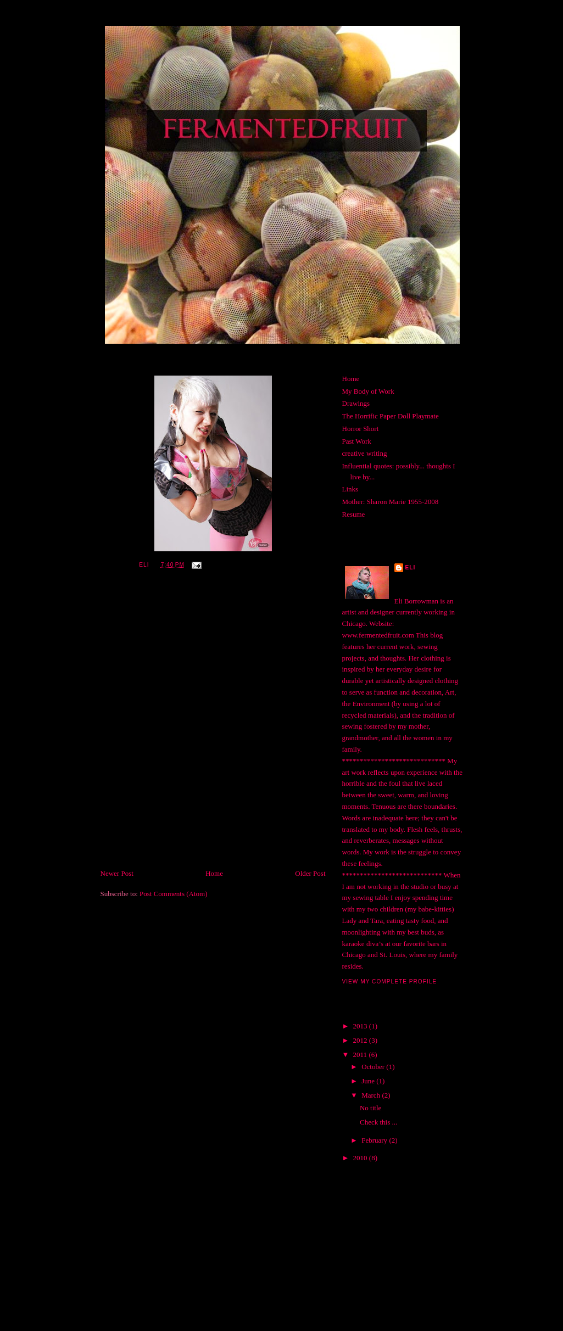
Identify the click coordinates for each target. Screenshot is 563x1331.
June (368, 1081)
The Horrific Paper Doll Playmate (390, 416)
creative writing (364, 453)
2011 (361, 1054)
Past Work (356, 441)
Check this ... (378, 1122)
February (375, 1140)
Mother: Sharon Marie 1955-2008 (390, 501)
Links (350, 489)
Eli (410, 567)
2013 (361, 1026)
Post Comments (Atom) (174, 894)
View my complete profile (389, 981)
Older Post (310, 873)
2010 (361, 1158)
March (371, 1095)
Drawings (356, 403)
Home (214, 873)
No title (370, 1108)
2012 (361, 1040)
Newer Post (117, 873)
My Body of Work (368, 391)
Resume (353, 514)
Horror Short (360, 428)
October (373, 1066)
